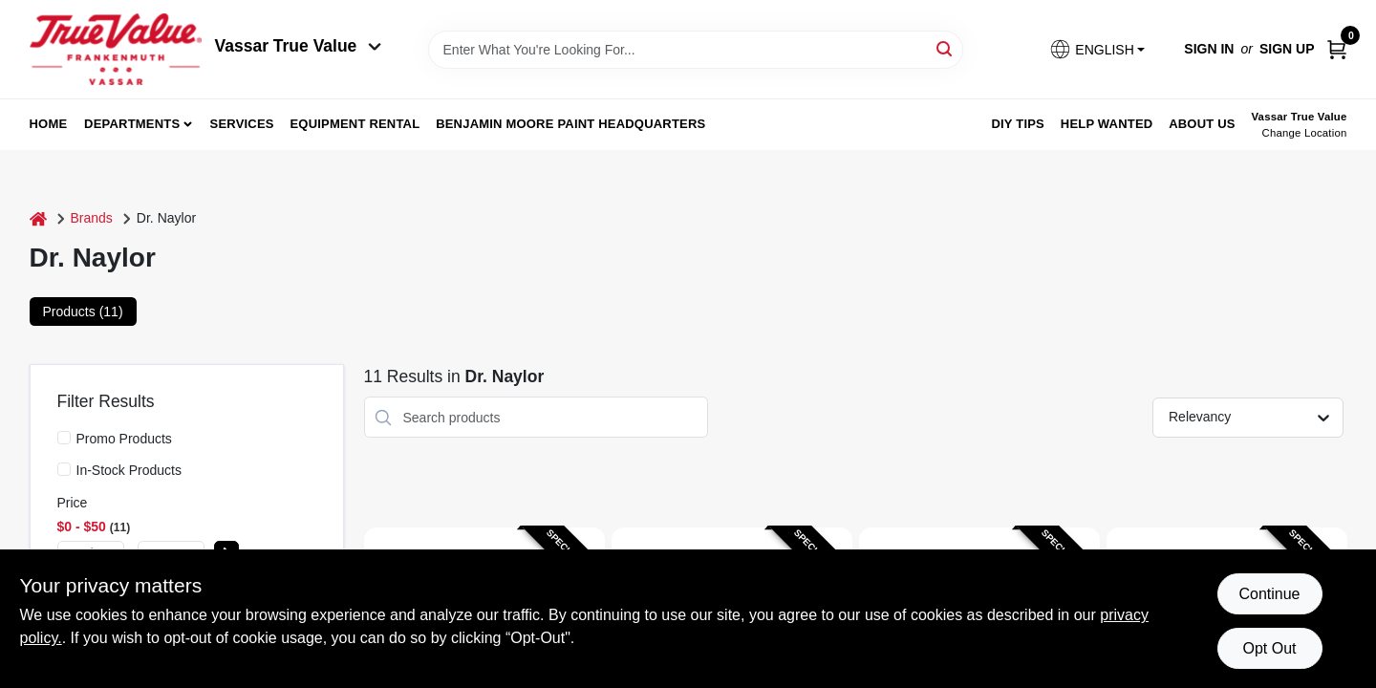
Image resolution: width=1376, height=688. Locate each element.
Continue (1269, 594)
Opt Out (1269, 648)
